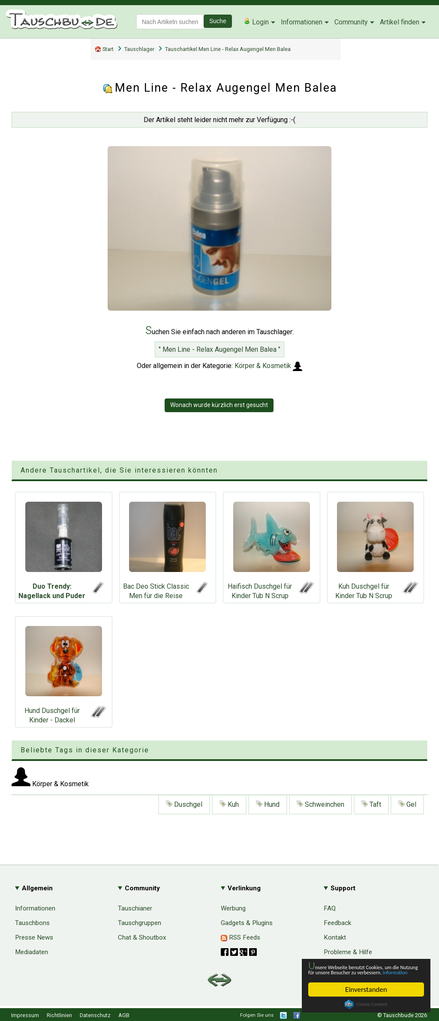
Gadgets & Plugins (247, 923)
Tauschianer (135, 908)
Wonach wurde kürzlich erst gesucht (219, 404)
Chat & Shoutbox (142, 937)
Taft (371, 804)
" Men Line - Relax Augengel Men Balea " (219, 349)
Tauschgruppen (139, 923)
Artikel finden (399, 22)
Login (256, 22)
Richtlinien (59, 1015)
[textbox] (170, 22)
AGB (123, 1015)
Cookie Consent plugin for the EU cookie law (366, 1004)
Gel (407, 804)
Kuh (229, 804)
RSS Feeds (240, 937)
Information (361, 971)
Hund (268, 804)
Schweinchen (320, 804)
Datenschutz (95, 1015)
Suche (217, 21)
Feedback (337, 923)
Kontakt (335, 937)
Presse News (34, 937)
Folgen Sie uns (257, 1015)
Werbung (233, 908)
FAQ (330, 908)
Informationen (301, 22)
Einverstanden (366, 989)
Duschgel (184, 804)
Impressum (25, 1015)
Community (351, 22)
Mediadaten (31, 952)
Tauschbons (32, 923)
